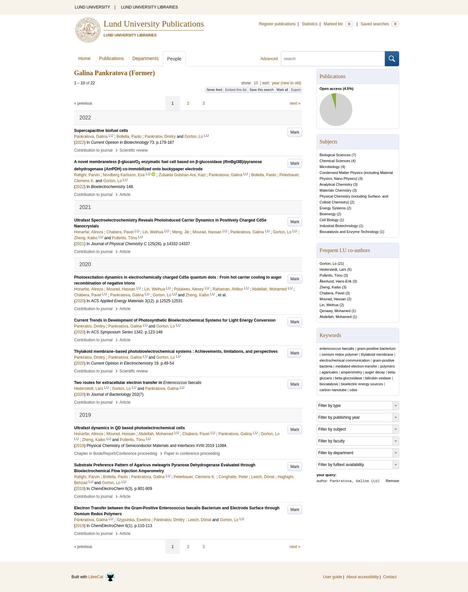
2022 (79, 142)
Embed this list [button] (235, 90)
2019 (79, 445)
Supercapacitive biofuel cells (101, 130)
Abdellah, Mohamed (336, 317)
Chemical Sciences (335, 161)
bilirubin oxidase (378, 378)
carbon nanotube (333, 390)
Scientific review (134, 150)
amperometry (351, 372)
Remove (392, 481)
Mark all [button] (282, 90)
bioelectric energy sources (362, 384)
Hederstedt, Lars (333, 269)
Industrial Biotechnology (339, 226)
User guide (332, 577)
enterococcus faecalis (337, 348)
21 (341, 263)
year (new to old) (286, 83)
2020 (79, 301)
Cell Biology (329, 220)
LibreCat (102, 577)
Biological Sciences (335, 155)
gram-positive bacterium (376, 348)
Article (125, 194)
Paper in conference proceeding (192, 453)
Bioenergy (328, 214)
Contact (390, 577)
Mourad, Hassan (333, 299)
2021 (79, 244)
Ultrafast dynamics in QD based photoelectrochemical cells (129, 428)
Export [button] (296, 90)
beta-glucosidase (348, 378)
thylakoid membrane (377, 354)
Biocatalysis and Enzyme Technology (349, 232)
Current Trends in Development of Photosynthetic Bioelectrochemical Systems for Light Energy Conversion (175, 320)
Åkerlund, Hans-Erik (336, 281)
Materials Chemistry (335, 190)
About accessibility (362, 577)
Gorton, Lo (328, 263)
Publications (111, 58)
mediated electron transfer (356, 366)
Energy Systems (333, 208)
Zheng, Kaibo (330, 287)
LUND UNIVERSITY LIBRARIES (149, 7)
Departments (145, 58)
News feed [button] (214, 90)
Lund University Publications (154, 24)
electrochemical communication (345, 360)
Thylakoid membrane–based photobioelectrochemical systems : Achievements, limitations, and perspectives (176, 351)
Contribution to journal (93, 150)
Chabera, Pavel (332, 293)
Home (84, 58)
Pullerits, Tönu (331, 275)
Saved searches (380, 24)
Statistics (310, 24)
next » (295, 103)
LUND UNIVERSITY (92, 7)
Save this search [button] (261, 90)
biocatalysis (329, 384)
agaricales (330, 372)
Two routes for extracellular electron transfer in (138, 382)
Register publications (277, 24)
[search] (333, 58)
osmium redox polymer (340, 354)
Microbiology (330, 167)
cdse (353, 390)
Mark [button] (294, 132)
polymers (387, 366)
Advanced (269, 58)
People (174, 58)
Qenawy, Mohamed (335, 311)
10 (256, 83)
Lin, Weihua (329, 305)
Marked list (338, 24)
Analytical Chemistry (336, 184)
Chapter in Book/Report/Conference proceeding (115, 453)
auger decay (375, 372)
